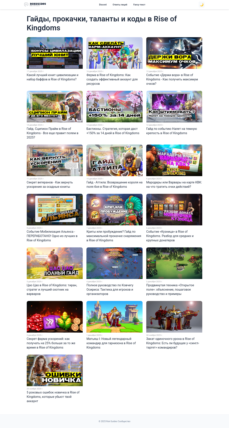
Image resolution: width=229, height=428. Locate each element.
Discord (103, 4)
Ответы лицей (120, 4)
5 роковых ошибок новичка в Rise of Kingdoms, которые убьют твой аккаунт (53, 397)
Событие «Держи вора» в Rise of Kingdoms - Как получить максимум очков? (172, 79)
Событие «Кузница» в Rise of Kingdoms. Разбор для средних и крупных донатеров (170, 236)
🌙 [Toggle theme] (202, 5)
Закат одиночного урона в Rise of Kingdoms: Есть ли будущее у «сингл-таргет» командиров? (172, 343)
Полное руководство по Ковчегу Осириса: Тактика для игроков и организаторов (109, 289)
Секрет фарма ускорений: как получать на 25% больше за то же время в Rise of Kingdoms (51, 343)
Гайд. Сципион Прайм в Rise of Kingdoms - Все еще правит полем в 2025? (52, 133)
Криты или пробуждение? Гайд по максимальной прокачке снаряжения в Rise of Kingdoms (113, 236)
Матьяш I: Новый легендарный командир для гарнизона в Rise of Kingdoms (111, 343)
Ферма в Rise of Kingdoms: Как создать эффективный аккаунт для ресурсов (112, 79)
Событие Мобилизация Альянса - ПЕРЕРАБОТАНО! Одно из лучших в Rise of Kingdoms (52, 236)
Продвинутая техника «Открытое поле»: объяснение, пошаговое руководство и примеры (170, 289)
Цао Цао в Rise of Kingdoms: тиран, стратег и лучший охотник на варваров (52, 289)
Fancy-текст (139, 4)
